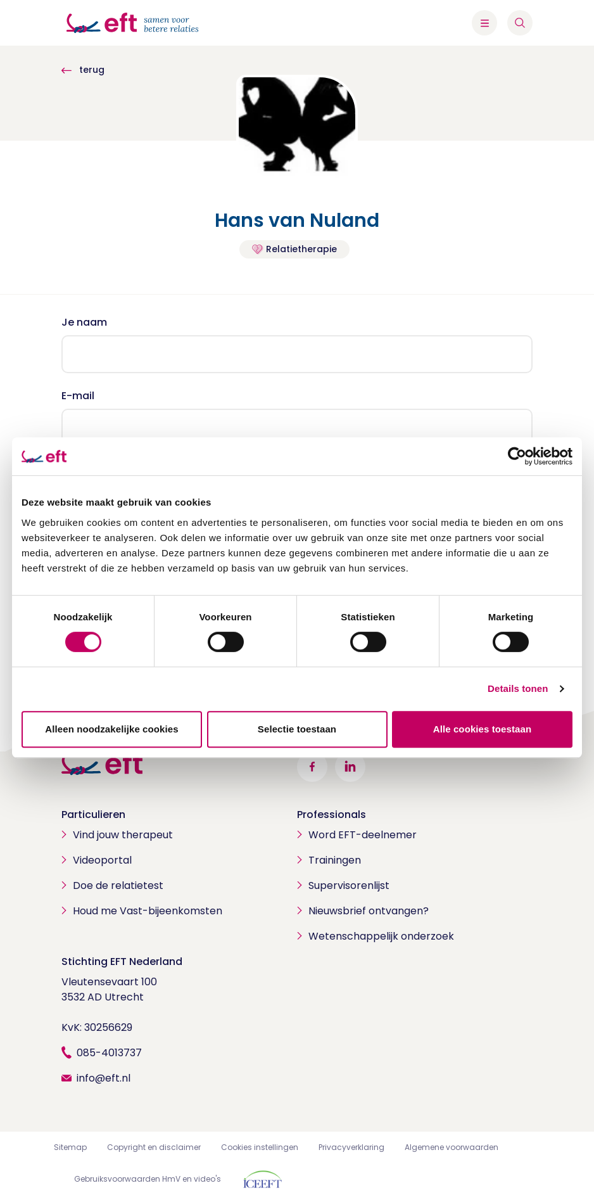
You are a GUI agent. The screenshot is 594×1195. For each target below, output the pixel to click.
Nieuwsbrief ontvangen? (368, 911)
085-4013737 (109, 1052)
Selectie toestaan (297, 729)
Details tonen (518, 688)
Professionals (331, 814)
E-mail (77, 395)
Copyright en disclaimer (154, 1147)
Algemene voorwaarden (451, 1147)
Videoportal (102, 860)
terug (82, 69)
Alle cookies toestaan (482, 729)
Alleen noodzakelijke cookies (111, 729)
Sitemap (70, 1147)
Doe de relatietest (118, 885)
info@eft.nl (103, 1078)
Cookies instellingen (259, 1147)
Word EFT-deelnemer (362, 835)
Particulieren (93, 814)
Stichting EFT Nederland (121, 961)
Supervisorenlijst (348, 885)
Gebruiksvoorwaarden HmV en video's (147, 1178)
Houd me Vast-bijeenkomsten (147, 911)
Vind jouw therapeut (123, 835)
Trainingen (334, 860)
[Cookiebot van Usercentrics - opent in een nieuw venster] (517, 456)
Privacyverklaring (351, 1147)
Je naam (84, 322)
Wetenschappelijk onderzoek (381, 936)
